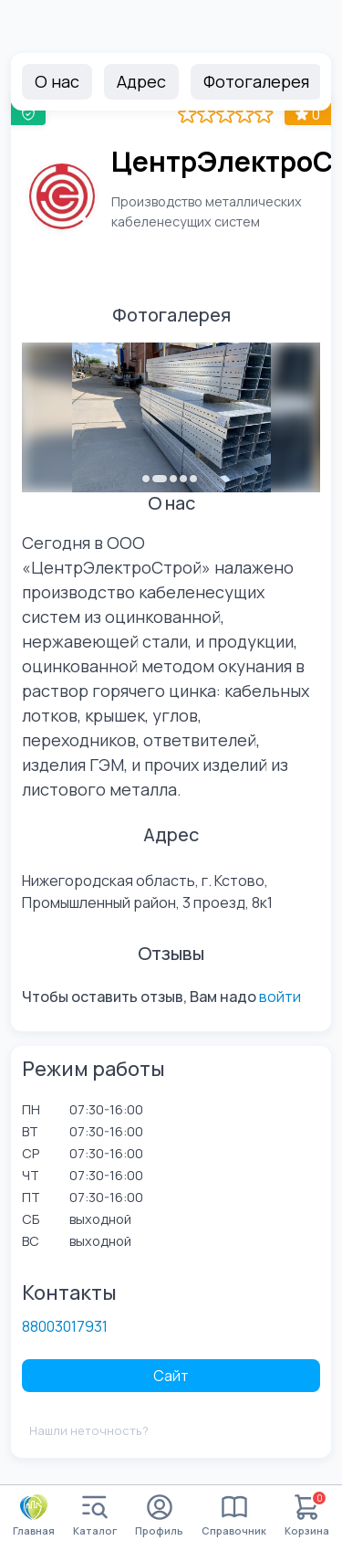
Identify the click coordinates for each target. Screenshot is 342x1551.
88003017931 (65, 1326)
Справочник (234, 1515)
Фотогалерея (256, 81)
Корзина (307, 1515)
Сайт (171, 1376)
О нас (57, 81)
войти (280, 997)
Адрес (141, 81)
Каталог (95, 1515)
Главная (34, 1515)
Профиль (159, 1515)
